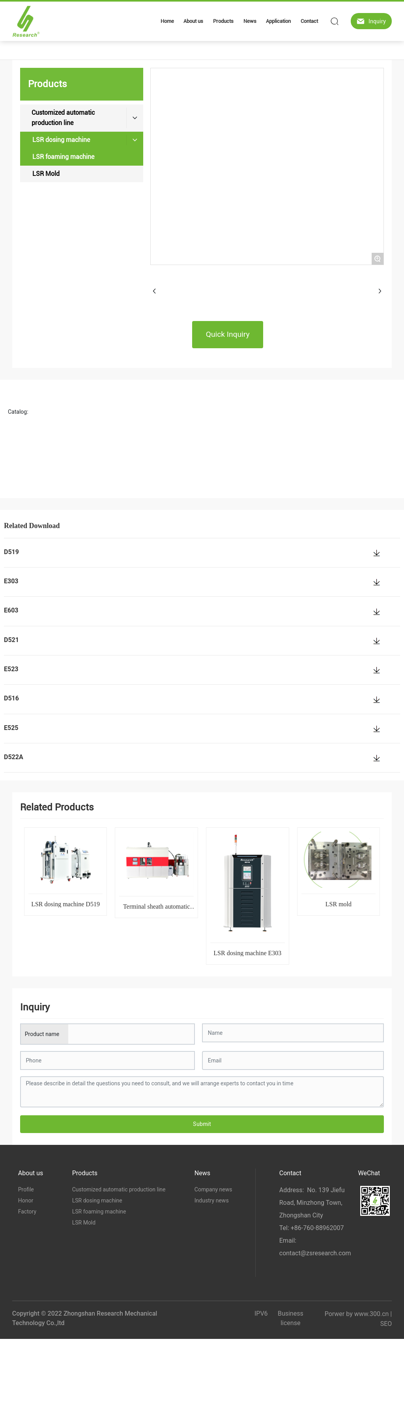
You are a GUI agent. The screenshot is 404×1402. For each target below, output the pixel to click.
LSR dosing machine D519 (65, 904)
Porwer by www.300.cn (357, 1314)
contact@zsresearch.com (315, 1253)
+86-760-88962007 (317, 1228)
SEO (386, 1323)
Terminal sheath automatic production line (156, 909)
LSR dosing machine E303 (247, 953)
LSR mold (338, 904)
